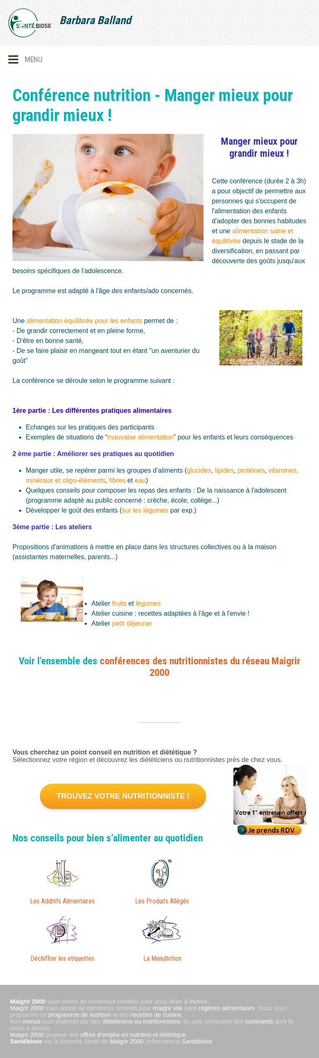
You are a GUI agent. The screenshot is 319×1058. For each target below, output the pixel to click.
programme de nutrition (80, 1014)
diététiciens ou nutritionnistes (141, 1021)
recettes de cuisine (156, 1014)
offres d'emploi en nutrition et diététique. (134, 1034)
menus (31, 1021)
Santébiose (26, 1041)
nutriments (259, 1021)
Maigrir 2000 (27, 1008)
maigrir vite (167, 1008)
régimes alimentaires (227, 1008)
